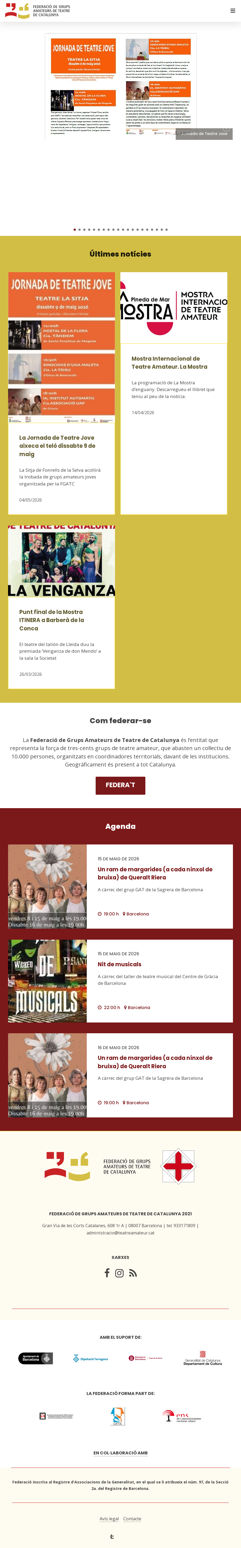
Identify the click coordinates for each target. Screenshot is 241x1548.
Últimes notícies (120, 254)
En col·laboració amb (120, 1453)
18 (157, 230)
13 (133, 230)
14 (137, 230)
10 (118, 230)
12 (128, 230)
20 (167, 230)
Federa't (120, 785)
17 (152, 230)
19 (162, 230)
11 (123, 230)
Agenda (120, 826)
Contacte (132, 1519)
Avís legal (109, 1519)
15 (142, 230)
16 (147, 230)
